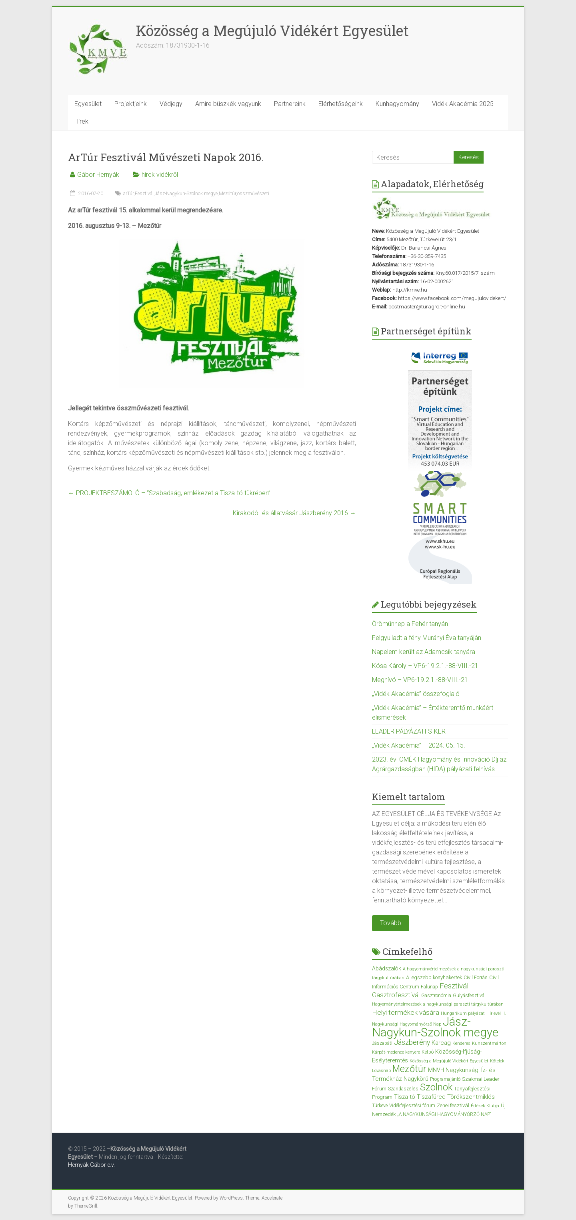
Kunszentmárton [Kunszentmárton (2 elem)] (489, 1043)
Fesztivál (144, 193)
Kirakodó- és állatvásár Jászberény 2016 (294, 513)
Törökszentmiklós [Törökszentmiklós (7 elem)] (471, 1096)
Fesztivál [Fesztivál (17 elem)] (454, 985)
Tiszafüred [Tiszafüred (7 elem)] (431, 1096)
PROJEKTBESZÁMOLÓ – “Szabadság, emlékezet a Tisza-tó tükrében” (169, 493)
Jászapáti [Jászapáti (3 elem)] (382, 1043)
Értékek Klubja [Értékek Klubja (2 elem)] (485, 1105)
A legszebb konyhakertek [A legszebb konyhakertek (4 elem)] (434, 977)
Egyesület (88, 104)
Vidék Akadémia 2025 (463, 104)
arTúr (128, 193)
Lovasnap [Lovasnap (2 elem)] (381, 1070)
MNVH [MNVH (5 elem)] (436, 1070)
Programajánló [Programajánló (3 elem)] (445, 1079)
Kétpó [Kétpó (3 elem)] (428, 1052)
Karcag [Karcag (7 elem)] (441, 1042)
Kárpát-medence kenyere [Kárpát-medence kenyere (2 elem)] (396, 1052)
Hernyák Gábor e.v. (92, 1165)
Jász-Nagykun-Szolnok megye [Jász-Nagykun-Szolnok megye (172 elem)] (435, 1027)
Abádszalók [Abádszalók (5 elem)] (386, 968)
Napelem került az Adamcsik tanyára (423, 652)
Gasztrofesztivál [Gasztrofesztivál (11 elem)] (396, 995)
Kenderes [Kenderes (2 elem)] (461, 1043)
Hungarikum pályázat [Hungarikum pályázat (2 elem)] (463, 1013)
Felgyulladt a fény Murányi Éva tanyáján (426, 638)
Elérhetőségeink (340, 104)
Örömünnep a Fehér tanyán (410, 624)
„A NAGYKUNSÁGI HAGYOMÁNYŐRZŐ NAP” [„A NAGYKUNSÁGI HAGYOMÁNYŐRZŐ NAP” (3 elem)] (444, 1114)
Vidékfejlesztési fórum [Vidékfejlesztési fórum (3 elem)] (412, 1105)
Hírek (81, 121)
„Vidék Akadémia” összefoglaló (416, 694)
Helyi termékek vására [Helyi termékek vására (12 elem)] (405, 1012)
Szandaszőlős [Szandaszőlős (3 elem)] (403, 1089)
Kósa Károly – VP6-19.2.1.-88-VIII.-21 (425, 666)
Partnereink (290, 104)
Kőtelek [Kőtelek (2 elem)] (497, 1061)
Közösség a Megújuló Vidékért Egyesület (272, 30)
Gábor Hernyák (98, 174)
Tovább (390, 923)
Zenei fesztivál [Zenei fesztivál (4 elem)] (453, 1105)
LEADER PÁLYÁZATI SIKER (409, 731)
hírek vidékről (160, 174)
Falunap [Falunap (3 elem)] (429, 987)
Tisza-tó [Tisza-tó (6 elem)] (404, 1096)
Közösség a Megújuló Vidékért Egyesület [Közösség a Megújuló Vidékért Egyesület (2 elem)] (449, 1061)
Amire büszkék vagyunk (228, 104)
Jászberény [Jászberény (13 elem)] (412, 1042)
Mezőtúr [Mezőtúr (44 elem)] (409, 1069)
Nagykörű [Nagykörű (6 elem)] (416, 1078)
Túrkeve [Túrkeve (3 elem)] (380, 1105)
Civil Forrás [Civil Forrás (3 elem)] (476, 977)
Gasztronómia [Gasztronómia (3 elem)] (436, 995)
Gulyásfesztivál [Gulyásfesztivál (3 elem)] (469, 995)
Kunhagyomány (397, 104)
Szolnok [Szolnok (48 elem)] (436, 1087)
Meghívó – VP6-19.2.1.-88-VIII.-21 (420, 680)
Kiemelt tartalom (408, 796)
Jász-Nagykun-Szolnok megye (186, 193)
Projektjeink (130, 104)
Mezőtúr (227, 193)
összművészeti (253, 193)
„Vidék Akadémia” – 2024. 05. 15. (418, 745)
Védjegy (171, 104)
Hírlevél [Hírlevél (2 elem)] (493, 1013)
